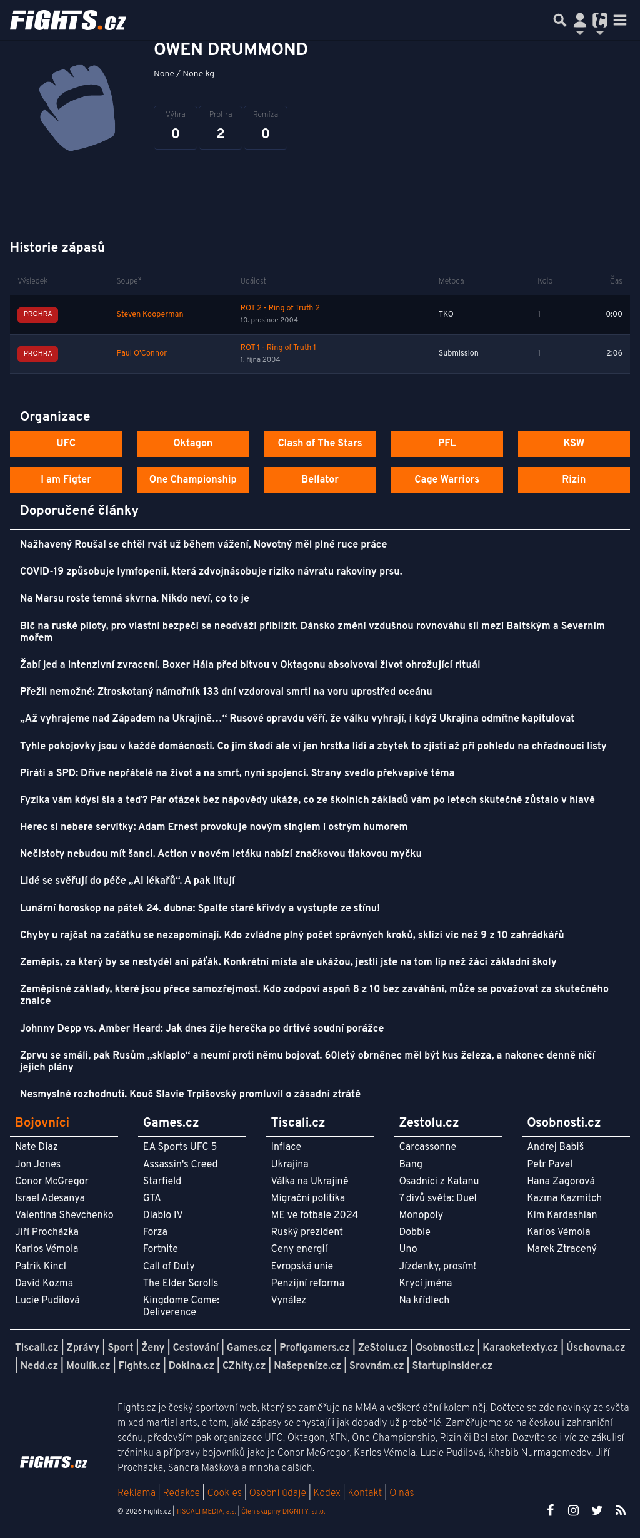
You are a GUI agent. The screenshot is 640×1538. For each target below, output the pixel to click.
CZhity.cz (244, 1366)
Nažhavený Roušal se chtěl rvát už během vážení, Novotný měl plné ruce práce (203, 545)
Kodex (328, 1493)
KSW (573, 444)
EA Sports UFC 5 (180, 1147)
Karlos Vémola (47, 1249)
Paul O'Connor (142, 354)
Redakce (180, 1493)
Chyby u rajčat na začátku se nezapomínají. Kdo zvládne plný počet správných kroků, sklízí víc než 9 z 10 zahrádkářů (292, 936)
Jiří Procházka (47, 1232)
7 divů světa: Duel (437, 1198)
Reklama (137, 1493)
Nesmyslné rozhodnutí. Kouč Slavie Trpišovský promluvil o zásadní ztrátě (190, 1095)
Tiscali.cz (37, 1348)
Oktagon (192, 444)
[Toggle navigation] (620, 20)
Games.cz (249, 1348)
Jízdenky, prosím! (437, 1267)
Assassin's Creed (180, 1165)
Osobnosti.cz (445, 1348)
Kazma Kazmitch (564, 1198)
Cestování (195, 1348)
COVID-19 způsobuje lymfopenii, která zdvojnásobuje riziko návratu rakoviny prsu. (211, 572)
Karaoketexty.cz (520, 1348)
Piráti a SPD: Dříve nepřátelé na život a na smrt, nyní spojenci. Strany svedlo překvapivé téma (237, 773)
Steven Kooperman (150, 315)
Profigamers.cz (314, 1348)
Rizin (574, 480)
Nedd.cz (39, 1366)
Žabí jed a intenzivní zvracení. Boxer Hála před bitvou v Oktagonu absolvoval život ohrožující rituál (250, 665)
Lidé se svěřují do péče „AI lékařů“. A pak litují (127, 881)
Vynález (289, 1300)
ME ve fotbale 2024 (315, 1215)
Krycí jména (425, 1284)
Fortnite (160, 1249)
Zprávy (83, 1348)
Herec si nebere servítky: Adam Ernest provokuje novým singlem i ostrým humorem (214, 827)
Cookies (224, 1493)
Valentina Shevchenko (64, 1215)
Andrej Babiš (555, 1147)
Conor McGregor (52, 1182)
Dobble (414, 1232)
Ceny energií (299, 1249)
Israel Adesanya (50, 1198)
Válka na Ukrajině (310, 1182)
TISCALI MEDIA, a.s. (206, 1511)
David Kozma (44, 1284)
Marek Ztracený (562, 1249)
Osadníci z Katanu (439, 1182)
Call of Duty (169, 1267)
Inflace (286, 1147)
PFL (447, 444)
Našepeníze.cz (307, 1366)
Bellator (320, 480)
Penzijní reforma (308, 1284)
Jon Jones (38, 1165)
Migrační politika (308, 1198)
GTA (152, 1198)
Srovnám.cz (376, 1366)
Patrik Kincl (40, 1267)
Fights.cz (140, 1366)
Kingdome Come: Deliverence (181, 1306)
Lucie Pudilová (47, 1300)
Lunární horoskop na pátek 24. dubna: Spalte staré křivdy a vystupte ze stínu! (200, 909)
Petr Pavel (549, 1165)
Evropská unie (302, 1267)
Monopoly (421, 1215)
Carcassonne (427, 1147)
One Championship (193, 480)
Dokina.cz (191, 1366)
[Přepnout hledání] (560, 20)
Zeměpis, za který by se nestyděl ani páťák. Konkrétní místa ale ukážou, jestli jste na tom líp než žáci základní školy (288, 962)
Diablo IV (163, 1215)
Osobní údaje (277, 1493)
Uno (408, 1249)
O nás (401, 1493)
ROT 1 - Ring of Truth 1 (278, 348)
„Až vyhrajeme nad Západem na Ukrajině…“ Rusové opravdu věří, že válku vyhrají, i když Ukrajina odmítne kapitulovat (297, 719)
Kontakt (366, 1493)
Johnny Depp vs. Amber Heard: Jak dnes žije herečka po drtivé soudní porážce (202, 1029)
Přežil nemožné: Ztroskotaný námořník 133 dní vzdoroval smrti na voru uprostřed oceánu (226, 692)
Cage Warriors (446, 480)
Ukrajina (290, 1165)
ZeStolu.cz (383, 1348)
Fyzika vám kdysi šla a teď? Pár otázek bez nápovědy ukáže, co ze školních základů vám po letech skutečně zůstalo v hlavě (307, 800)
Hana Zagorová (561, 1182)
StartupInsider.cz (452, 1366)
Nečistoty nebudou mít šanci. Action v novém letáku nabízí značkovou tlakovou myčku (221, 854)
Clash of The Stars (320, 444)
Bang (410, 1165)
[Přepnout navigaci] (580, 20)
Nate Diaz (36, 1147)
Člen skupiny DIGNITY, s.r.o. (283, 1511)
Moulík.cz (88, 1366)
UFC (65, 444)
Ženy (152, 1348)
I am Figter (66, 480)
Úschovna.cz (596, 1348)
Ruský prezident (307, 1232)
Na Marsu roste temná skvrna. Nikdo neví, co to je (134, 599)
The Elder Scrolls (180, 1284)
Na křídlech (424, 1300)
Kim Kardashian (562, 1215)
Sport (120, 1348)
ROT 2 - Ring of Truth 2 (280, 309)
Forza (155, 1232)
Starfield (162, 1182)
